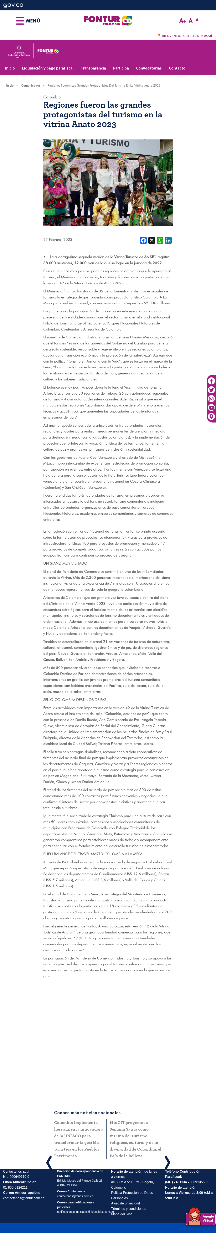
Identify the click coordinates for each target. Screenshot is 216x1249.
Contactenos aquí (16, 1171)
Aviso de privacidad (125, 1203)
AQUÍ (208, 35)
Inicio (10, 68)
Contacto (177, 68)
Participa (121, 68)
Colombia (52, 97)
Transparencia (93, 68)
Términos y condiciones (128, 1208)
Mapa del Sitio (121, 1214)
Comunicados (30, 85)
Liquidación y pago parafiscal (47, 68)
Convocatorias (149, 68)
